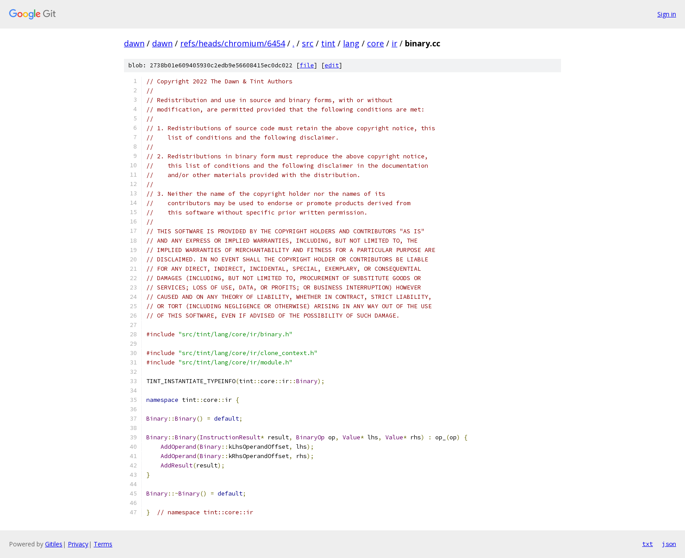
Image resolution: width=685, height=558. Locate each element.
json (669, 544)
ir (394, 43)
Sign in (666, 14)
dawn (134, 43)
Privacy (78, 544)
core (375, 43)
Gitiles (53, 544)
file (307, 65)
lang (351, 43)
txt (647, 544)
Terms (103, 544)
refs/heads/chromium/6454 (232, 43)
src (308, 43)
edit (332, 65)
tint (328, 43)
